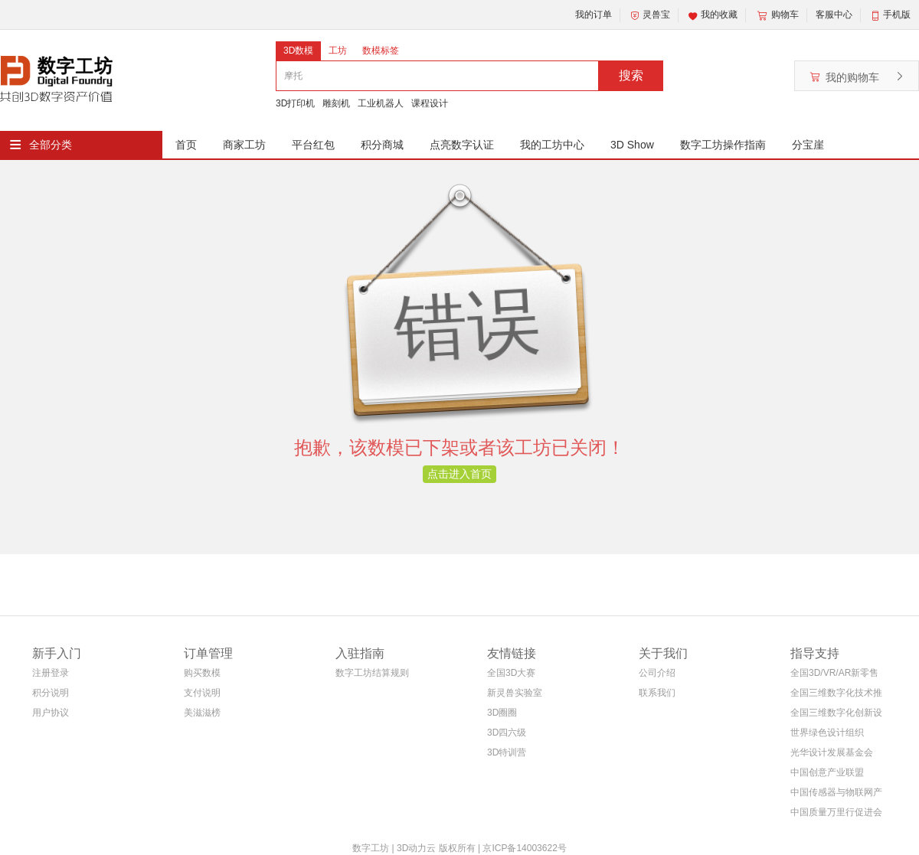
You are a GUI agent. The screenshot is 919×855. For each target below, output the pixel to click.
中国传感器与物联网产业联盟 (836, 795)
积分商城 (382, 145)
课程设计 (429, 103)
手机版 (897, 14)
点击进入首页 (459, 474)
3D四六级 (506, 732)
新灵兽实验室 (514, 692)
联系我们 (657, 692)
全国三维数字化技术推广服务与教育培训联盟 (836, 695)
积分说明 (50, 692)
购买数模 (202, 672)
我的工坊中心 (552, 145)
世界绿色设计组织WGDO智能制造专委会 (832, 735)
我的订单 (593, 14)
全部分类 (50, 145)
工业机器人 (381, 103)
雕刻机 (336, 103)
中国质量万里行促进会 (836, 812)
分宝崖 (808, 145)
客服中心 (834, 14)
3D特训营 (506, 752)
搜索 (631, 75)
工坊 (338, 50)
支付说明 (202, 692)
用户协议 (50, 712)
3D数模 (298, 50)
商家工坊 (244, 145)
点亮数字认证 (462, 145)
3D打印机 (295, 103)
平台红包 (313, 145)
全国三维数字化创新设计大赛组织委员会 (836, 715)
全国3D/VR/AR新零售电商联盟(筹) (834, 675)
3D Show (632, 145)
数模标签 (380, 50)
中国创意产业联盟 (827, 772)
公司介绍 (657, 672)
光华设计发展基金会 (831, 752)
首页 (186, 145)
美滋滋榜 (202, 712)
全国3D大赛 (511, 672)
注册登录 (50, 672)
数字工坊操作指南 (723, 145)
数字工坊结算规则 (372, 672)
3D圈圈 (502, 712)
